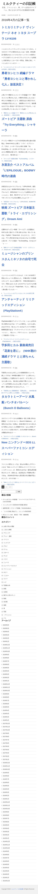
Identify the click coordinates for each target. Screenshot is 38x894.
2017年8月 (6, 736)
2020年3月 (6, 635)
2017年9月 (6, 733)
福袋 (5, 605)
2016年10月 (6, 769)
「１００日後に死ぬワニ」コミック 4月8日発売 (17, 511)
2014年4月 (6, 867)
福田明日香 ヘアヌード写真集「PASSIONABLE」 (17, 508)
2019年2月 (6, 677)
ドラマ (16, 90)
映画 (16, 136)
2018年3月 (6, 713)
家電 (5, 588)
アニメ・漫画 (7, 536)
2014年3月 (6, 871)
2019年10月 (6, 651)
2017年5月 (6, 746)
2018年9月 (6, 694)
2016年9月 (6, 772)
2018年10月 (6, 690)
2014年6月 (6, 861)
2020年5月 (6, 628)
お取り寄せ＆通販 (9, 526)
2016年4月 (6, 789)
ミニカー (17, 44)
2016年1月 (6, 799)
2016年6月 (6, 782)
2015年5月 (6, 825)
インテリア (7, 543)
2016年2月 (6, 795)
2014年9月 (6, 851)
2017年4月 (6, 749)
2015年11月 (6, 805)
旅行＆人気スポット (9, 595)
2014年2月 (6, 874)
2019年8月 (6, 658)
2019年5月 (6, 667)
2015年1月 (6, 838)
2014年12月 (6, 841)
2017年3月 (6, 753)
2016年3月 (6, 792)
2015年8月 (6, 815)
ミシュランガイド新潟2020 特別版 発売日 (15, 505)
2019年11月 (6, 648)
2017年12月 (6, 723)
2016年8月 (6, 776)
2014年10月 (6, 848)
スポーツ (6, 552)
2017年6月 (6, 743)
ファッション (7, 569)
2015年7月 (6, 818)
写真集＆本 (7, 585)
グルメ (5, 546)
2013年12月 (6, 881)
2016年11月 (6, 766)
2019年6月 (6, 664)
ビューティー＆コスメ (10, 565)
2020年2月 (6, 638)
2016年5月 (6, 785)
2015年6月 (6, 822)
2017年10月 (6, 730)
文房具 (5, 592)
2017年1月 (6, 759)
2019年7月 (6, 661)
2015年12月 (6, 802)
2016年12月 (6, 762)
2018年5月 (6, 707)
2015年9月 (6, 812)
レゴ (5, 582)
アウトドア (7, 533)
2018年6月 (6, 703)
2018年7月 (6, 700)
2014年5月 (6, 864)
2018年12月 (6, 684)
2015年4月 (6, 828)
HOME (3, 15)
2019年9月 (6, 654)
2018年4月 (6, 710)
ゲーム (16, 316)
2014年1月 (6, 877)
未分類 (5, 602)
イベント (6, 539)
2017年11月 (6, 726)
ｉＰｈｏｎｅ (7, 615)
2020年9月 (6, 625)
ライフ (5, 579)
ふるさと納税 (7, 529)
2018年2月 (6, 717)
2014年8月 (6, 854)
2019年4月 (6, 671)
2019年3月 (6, 674)
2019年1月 (6, 681)
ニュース (6, 562)
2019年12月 (6, 645)
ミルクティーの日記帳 (19, 3)
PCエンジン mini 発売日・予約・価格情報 (16, 514)
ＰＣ (5, 618)
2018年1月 (6, 720)
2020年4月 (6, 631)
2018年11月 (6, 687)
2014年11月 (6, 845)
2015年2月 (6, 835)
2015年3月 (6, 831)
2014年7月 (6, 858)
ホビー (16, 413)
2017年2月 (6, 756)
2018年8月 (6, 697)
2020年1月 (6, 641)
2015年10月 (6, 808)
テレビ (5, 556)
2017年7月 (6, 740)
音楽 (16, 181)
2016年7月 (6, 779)
